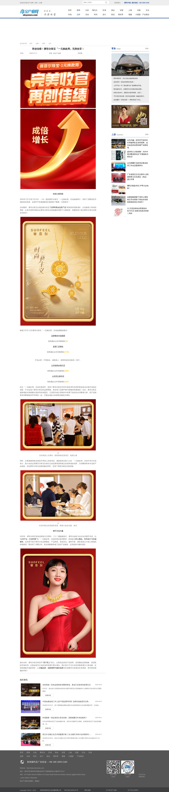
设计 (104, 14)
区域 (104, 10)
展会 (113, 10)
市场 (70, 14)
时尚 (95, 14)
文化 (147, 10)
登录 (36, 3)
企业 (50, 43)
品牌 (78, 14)
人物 (130, 10)
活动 (87, 14)
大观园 (138, 14)
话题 (139, 10)
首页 (70, 10)
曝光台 (94, 10)
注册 (40, 3)
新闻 (78, 10)
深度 (121, 10)
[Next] (145, 64)
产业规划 (145, 14)
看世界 (120, 14)
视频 (130, 14)
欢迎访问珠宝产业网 (26, 3)
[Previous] (114, 64)
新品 (113, 14)
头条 (87, 10)
